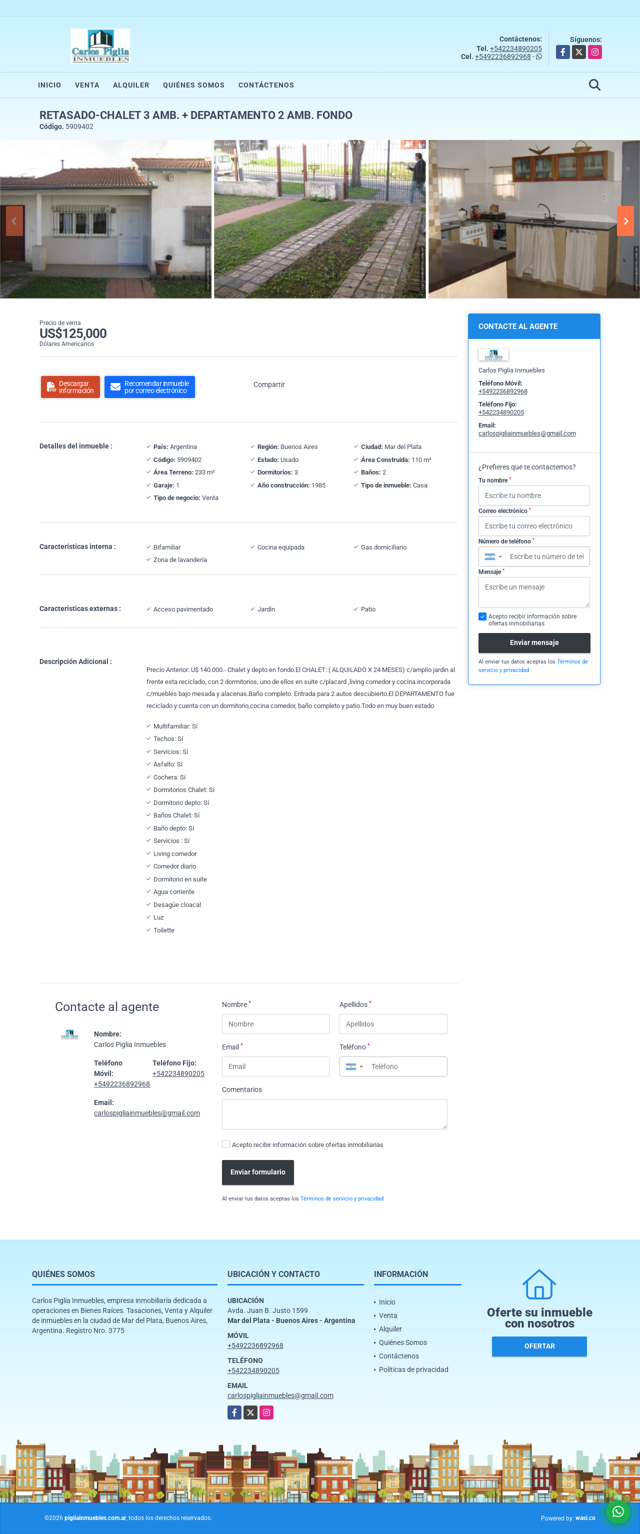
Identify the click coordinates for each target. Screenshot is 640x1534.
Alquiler (131, 85)
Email (232, 1046)
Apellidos (356, 1004)
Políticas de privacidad (413, 1370)
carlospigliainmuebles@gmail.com (147, 1113)
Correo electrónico (504, 511)
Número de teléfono (506, 542)
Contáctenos (266, 85)
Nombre (236, 1004)
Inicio (50, 85)
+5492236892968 (503, 56)
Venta (87, 85)
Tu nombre (494, 480)
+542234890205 (516, 48)
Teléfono (355, 1046)
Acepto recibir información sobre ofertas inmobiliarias (308, 1144)
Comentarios (242, 1090)
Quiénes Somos (194, 85)
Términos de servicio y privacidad (342, 1199)
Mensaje (491, 572)
